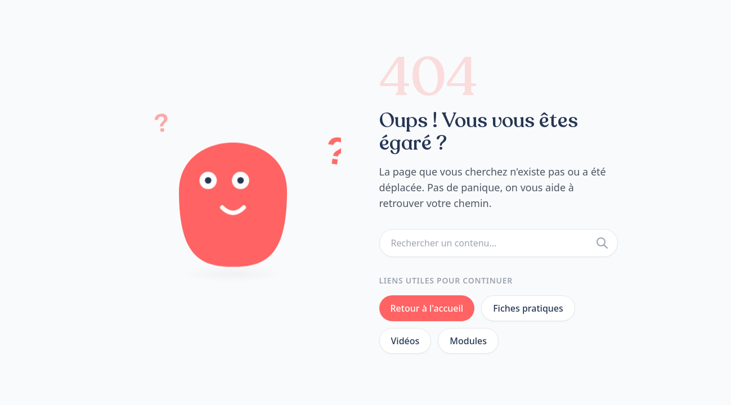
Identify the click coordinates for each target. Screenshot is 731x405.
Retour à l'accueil (427, 308)
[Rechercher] (602, 243)
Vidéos (405, 341)
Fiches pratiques (528, 308)
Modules (468, 341)
